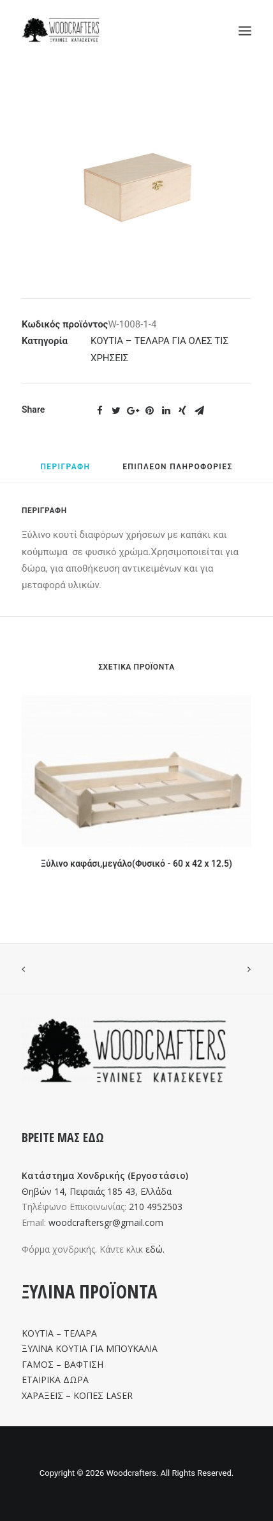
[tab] (65, 471)
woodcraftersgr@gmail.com (105, 1222)
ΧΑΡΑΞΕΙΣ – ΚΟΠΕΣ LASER (77, 1395)
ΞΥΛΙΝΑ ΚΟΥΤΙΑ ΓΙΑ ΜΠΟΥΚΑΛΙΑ (90, 1348)
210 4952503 (155, 1207)
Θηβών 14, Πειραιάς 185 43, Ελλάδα (97, 1191)
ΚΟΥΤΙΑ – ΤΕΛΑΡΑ (59, 1333)
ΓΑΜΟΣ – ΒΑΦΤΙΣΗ (62, 1364)
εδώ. (155, 1249)
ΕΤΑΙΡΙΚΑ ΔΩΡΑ (55, 1379)
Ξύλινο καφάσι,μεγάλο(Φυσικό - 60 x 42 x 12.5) (136, 863)
